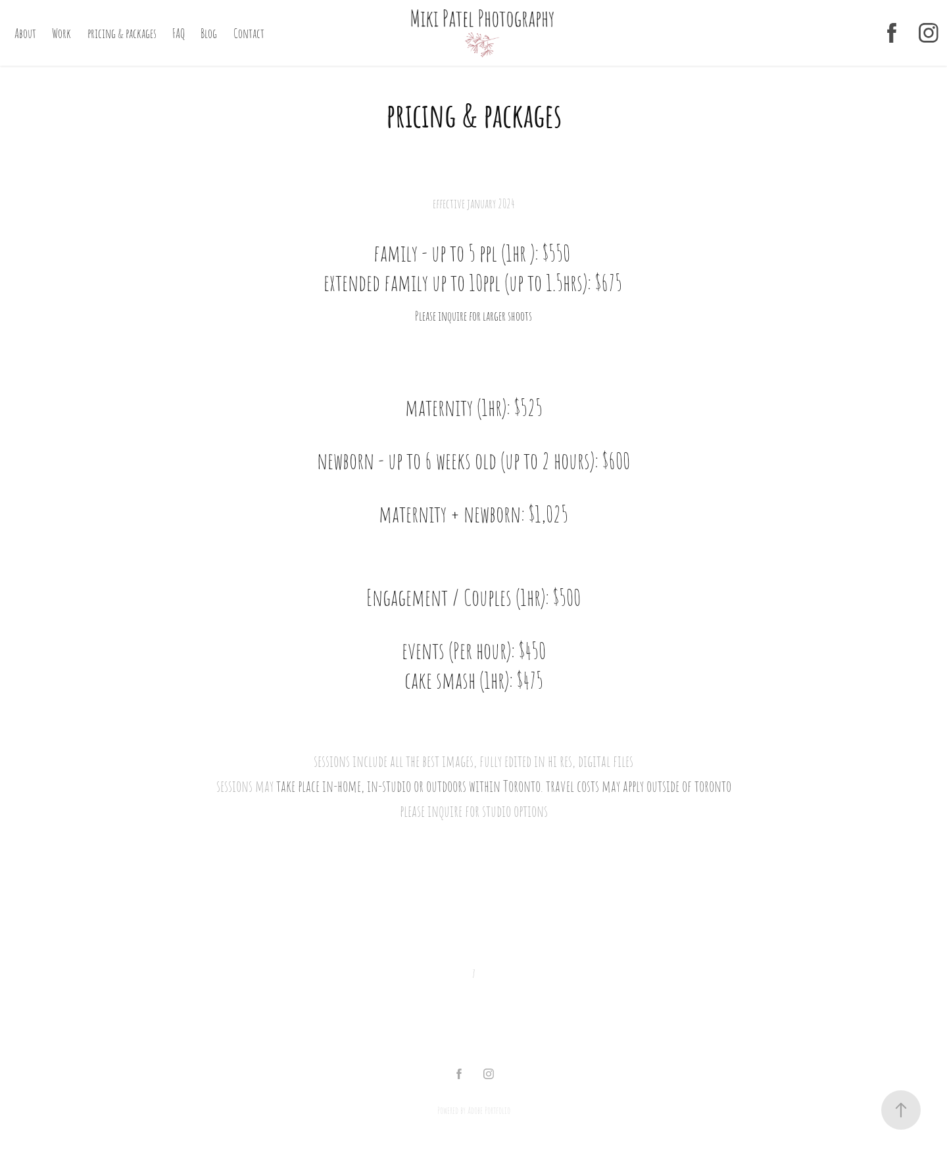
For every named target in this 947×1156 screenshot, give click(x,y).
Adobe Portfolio (489, 1110)
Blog (209, 32)
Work (61, 32)
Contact (248, 32)
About (25, 32)
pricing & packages (122, 32)
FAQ (178, 32)
